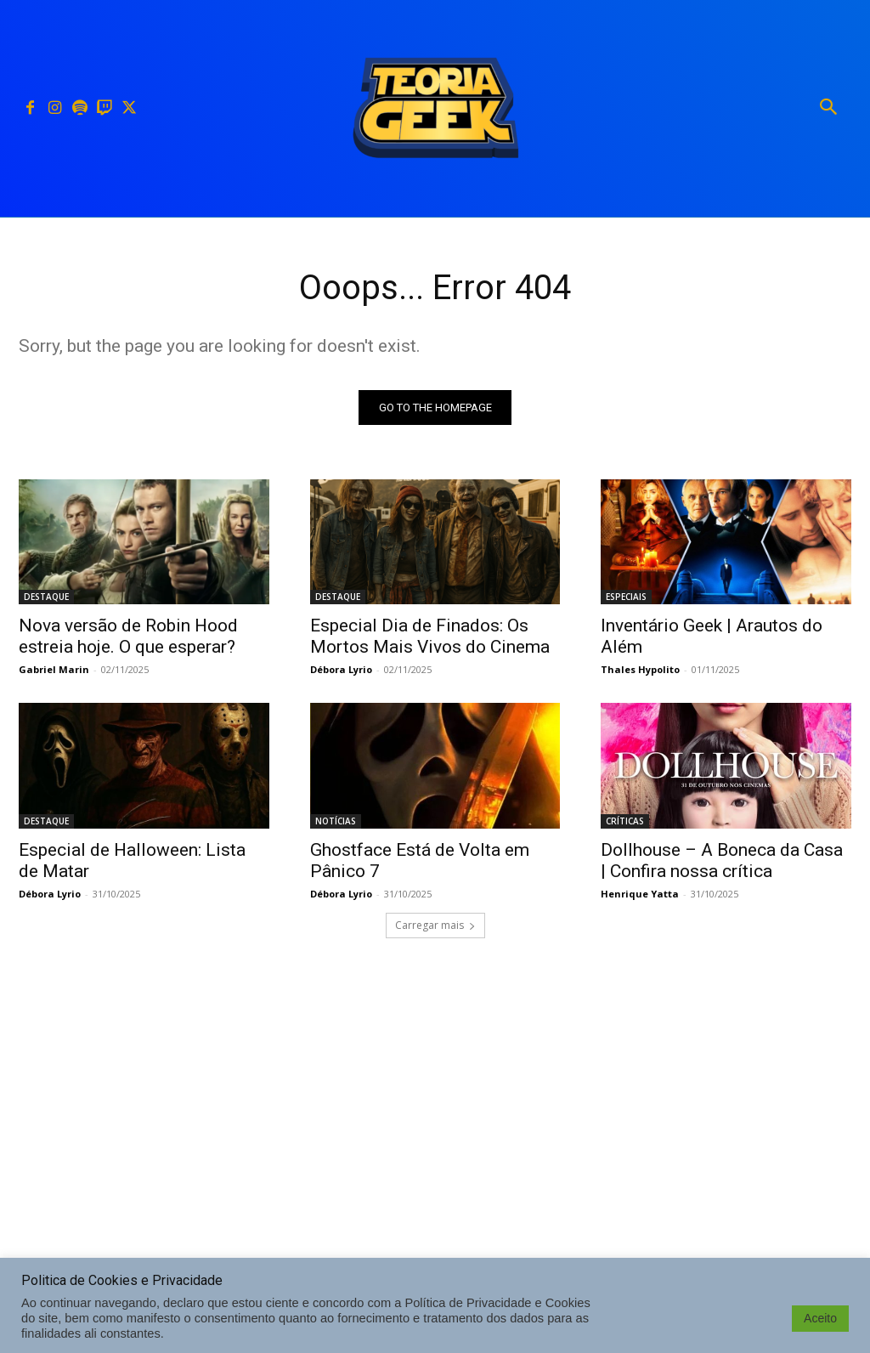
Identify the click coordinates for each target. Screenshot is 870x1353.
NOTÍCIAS (335, 820)
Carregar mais (435, 925)
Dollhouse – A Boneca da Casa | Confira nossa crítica (722, 859)
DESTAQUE (46, 597)
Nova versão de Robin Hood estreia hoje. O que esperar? (128, 636)
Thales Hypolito (640, 669)
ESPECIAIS (626, 597)
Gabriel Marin (54, 669)
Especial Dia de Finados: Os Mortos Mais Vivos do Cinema (430, 636)
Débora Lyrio (341, 669)
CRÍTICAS (625, 820)
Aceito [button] (820, 1318)
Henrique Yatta (640, 892)
